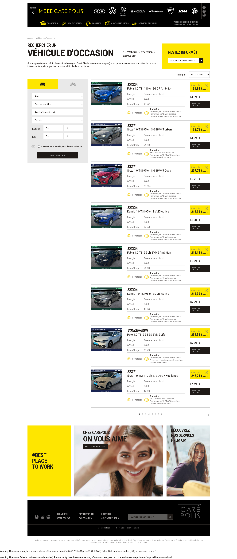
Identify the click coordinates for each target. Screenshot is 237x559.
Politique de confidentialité (127, 528)
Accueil (30, 38)
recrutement (63, 518)
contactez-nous (110, 518)
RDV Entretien (86, 514)
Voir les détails (196, 104)
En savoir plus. (141, 542)
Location (106, 514)
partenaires (85, 518)
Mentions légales (105, 528)
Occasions (62, 514)
